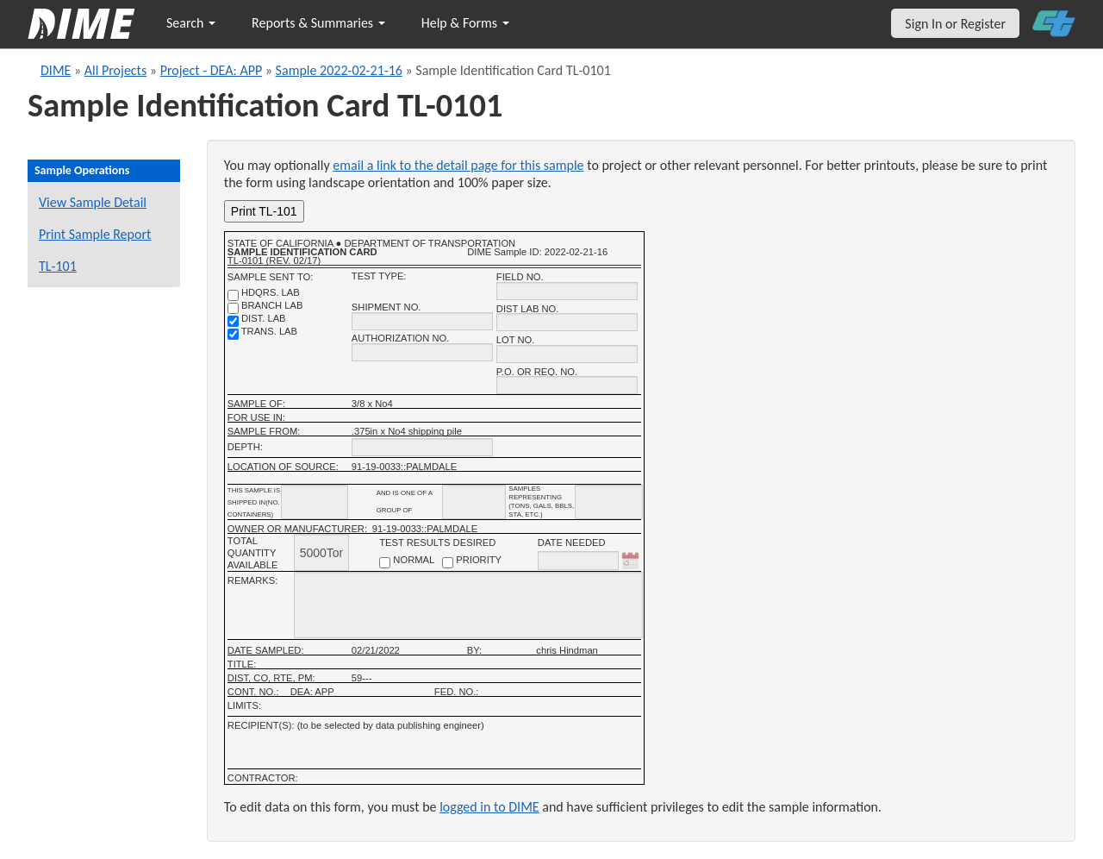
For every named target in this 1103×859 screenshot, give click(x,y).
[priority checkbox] (447, 562)
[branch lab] (233, 308)
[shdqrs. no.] (233, 295)
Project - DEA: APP (211, 70)
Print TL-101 (264, 211)
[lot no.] (567, 354)
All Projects (115, 70)
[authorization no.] (422, 352)
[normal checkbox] (384, 562)
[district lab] (233, 321)
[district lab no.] (567, 322)
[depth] (422, 447)
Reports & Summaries (318, 23)
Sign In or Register (955, 24)
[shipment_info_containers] (314, 502)
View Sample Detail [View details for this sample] (92, 202)
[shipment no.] (422, 321)
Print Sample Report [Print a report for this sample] (95, 234)
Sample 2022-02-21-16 (339, 70)
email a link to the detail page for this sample (458, 165)
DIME (56, 70)
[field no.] (567, 291)
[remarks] (468, 605)
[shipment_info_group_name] (474, 502)
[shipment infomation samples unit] (609, 502)
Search (190, 23)
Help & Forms (465, 23)
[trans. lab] (233, 334)
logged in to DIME (489, 807)
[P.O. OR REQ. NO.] (567, 385)
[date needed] (578, 560)
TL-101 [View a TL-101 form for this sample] (58, 266)
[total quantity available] (321, 552)
